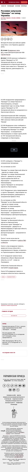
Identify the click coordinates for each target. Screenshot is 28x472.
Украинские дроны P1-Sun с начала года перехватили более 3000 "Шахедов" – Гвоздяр (13, 328)
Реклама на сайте (11, 395)
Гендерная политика (17, 399)
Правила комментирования (9, 305)
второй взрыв (13, 268)
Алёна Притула (19, 455)
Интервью (24, 6)
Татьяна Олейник (16, 18)
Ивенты (19, 395)
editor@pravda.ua (18, 457)
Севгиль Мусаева (19, 454)
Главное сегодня (7, 311)
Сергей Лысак (5, 54)
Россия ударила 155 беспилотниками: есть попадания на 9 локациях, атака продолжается (13, 335)
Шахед (3, 276)
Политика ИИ (7, 399)
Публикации (10, 6)
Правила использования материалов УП (14, 397)
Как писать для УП (10, 402)
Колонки (17, 6)
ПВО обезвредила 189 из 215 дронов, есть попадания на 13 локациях (12, 342)
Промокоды (14, 404)
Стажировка (19, 402)
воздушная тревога (11, 276)
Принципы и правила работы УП (13, 400)
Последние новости (8, 352)
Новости (3, 6)
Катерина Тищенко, (6, 18)
